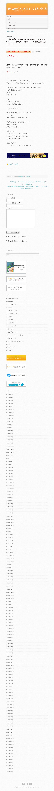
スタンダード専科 (12, 310)
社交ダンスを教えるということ (15, 341)
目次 (8, 19)
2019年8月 (10, 641)
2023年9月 (10, 491)
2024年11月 (10, 449)
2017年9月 (10, 711)
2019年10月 (10, 634)
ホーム (9, 16)
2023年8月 (10, 494)
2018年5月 (10, 686)
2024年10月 (10, 452)
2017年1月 (10, 735)
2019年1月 (10, 662)
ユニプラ (9, 316)
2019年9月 (10, 638)
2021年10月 (10, 561)
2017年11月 (10, 704)
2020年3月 (10, 619)
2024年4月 (10, 470)
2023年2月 (10, 513)
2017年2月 (10, 732)
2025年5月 (10, 431)
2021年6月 (10, 574)
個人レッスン (10, 329)
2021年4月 (10, 580)
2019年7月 (10, 644)
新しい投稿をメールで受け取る (17, 241)
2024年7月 (10, 461)
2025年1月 (10, 443)
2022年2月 (10, 549)
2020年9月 (10, 601)
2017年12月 (10, 701)
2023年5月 (10, 504)
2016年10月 (10, 744)
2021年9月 (10, 564)
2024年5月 (10, 467)
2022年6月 (10, 537)
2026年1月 (10, 406)
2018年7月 (10, 680)
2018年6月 (10, 683)
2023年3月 (10, 510)
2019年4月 (10, 653)
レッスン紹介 (11, 25)
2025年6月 (10, 427)
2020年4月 (10, 616)
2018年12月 (10, 665)
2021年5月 (10, 577)
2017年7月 (10, 717)
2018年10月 (10, 671)
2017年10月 (10, 707)
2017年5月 (10, 723)
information (10, 31)
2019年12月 (10, 628)
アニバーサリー (11, 304)
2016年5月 (10, 759)
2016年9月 (10, 747)
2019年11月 (10, 631)
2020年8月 (10, 604)
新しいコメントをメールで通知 (17, 236)
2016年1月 (10, 771)
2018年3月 (10, 692)
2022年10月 (10, 525)
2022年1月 (10, 552)
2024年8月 (10, 458)
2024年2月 (10, 476)
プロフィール (11, 22)
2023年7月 (10, 498)
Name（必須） (11, 198)
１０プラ (9, 350)
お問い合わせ (11, 28)
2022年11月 (10, 522)
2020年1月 (10, 625)
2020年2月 (10, 622)
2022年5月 (10, 540)
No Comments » (27, 176)
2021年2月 (10, 586)
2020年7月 (10, 607)
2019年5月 (10, 650)
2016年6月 (10, 756)
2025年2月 (10, 440)
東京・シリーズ (11, 338)
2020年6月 (10, 610)
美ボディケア (10, 347)
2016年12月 (10, 738)
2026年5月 (10, 394)
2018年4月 (10, 689)
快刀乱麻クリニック (12, 332)
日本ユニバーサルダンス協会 (15, 335)
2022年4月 (10, 543)
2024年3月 (10, 473)
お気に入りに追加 (13, 164)
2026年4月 (10, 397)
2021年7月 (10, 571)
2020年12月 (10, 592)
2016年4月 (10, 762)
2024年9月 (10, 455)
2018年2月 (10, 695)
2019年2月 (10, 659)
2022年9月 (10, 528)
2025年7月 (10, 424)
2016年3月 (10, 765)
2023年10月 (10, 488)
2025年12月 (10, 409)
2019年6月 (10, 647)
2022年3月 (10, 546)
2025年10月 (10, 415)
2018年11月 (10, 668)
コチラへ (10, 56)
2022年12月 (10, 519)
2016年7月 (10, 753)
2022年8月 (10, 531)
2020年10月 (10, 598)
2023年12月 (10, 482)
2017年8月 (10, 714)
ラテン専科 (10, 320)
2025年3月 (10, 437)
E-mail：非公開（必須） (13, 203)
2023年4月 (10, 507)
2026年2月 (10, 403)
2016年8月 (10, 750)
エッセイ (9, 307)
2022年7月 (10, 534)
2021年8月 (10, 567)
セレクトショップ (12, 313)
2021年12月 (10, 555)
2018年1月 (10, 698)
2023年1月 (10, 516)
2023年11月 (10, 485)
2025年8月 (10, 421)
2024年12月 (10, 446)
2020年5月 (10, 613)
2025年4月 (10, 434)
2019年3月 (10, 656)
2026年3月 (10, 400)
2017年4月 (10, 726)
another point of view (12, 298)
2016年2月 (10, 768)
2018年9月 (10, 674)
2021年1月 (10, 589)
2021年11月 (10, 558)
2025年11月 (10, 412)
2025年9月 (10, 418)
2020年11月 (10, 595)
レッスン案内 (10, 323)
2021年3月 (10, 583)
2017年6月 (10, 720)
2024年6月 (10, 464)
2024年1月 (10, 479)
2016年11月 (10, 741)
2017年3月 (10, 729)
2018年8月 (10, 677)
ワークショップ (11, 326)
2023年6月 (10, 501)
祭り (8, 344)
